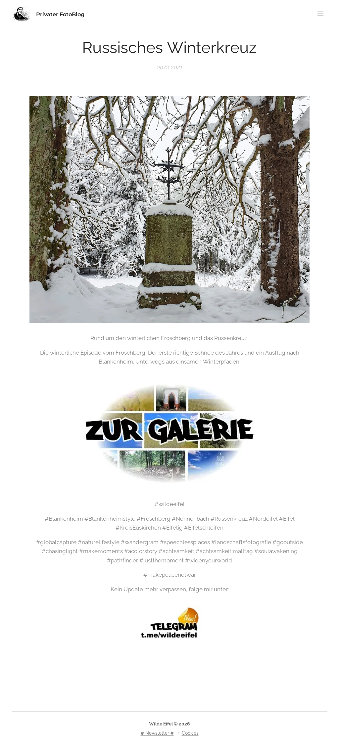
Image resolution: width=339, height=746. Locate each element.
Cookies (190, 733)
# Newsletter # (157, 733)
